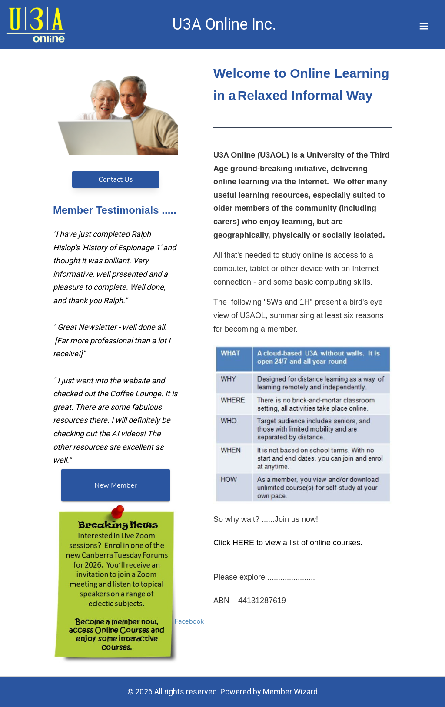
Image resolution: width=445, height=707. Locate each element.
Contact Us (116, 179)
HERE (243, 542)
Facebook (189, 621)
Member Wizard (290, 691)
